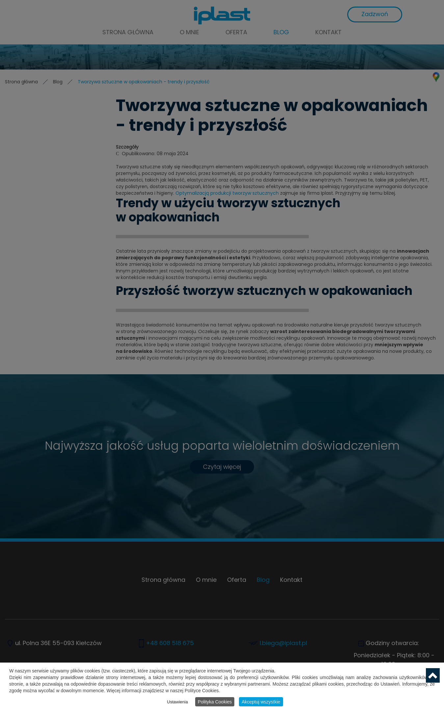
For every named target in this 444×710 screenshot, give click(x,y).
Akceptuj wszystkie (261, 701)
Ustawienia (177, 701)
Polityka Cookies (215, 701)
